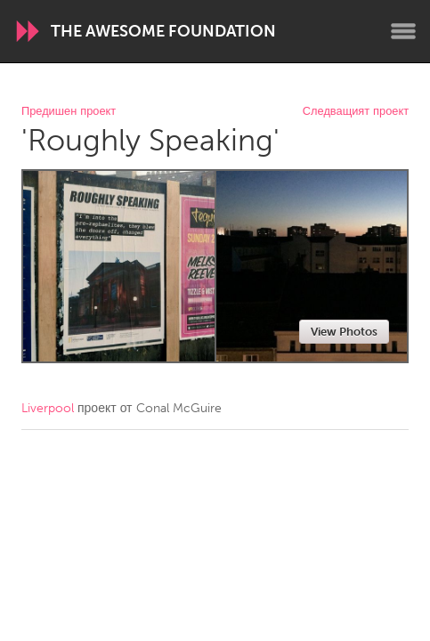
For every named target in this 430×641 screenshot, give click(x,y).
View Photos (344, 331)
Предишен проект (68, 112)
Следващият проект (356, 112)
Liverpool (47, 408)
